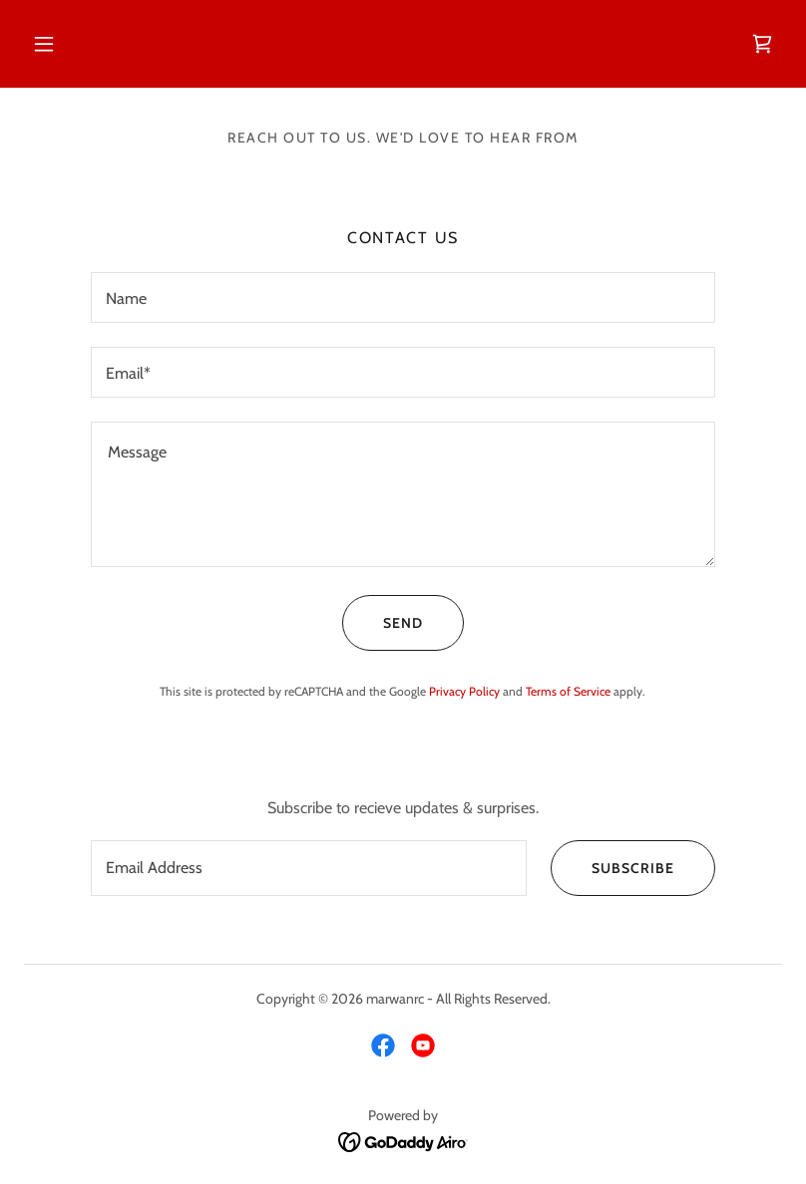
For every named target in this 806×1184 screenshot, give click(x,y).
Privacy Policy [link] (464, 691)
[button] (44, 44)
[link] (762, 44)
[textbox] (402, 297)
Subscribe (612, 868)
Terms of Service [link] (568, 691)
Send (382, 623)
